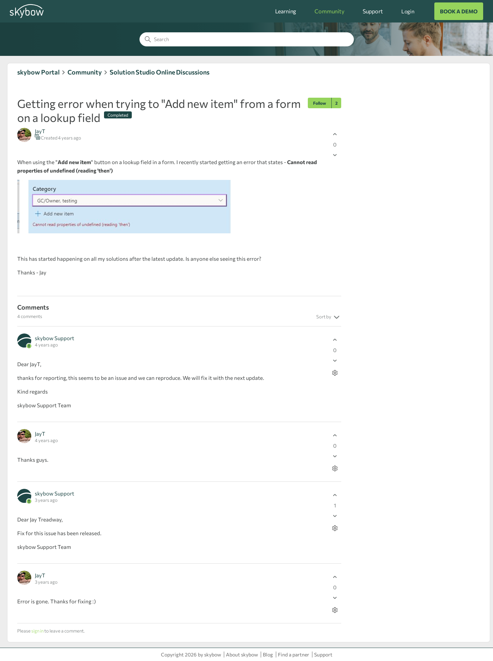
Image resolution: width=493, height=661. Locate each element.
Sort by (328, 317)
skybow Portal (38, 72)
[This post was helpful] (335, 134)
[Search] (247, 39)
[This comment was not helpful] (335, 360)
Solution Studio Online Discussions (159, 72)
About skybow (242, 654)
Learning (286, 11)
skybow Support (54, 338)
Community (329, 11)
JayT (40, 131)
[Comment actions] (335, 373)
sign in (37, 631)
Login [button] (408, 11)
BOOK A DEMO (459, 11)
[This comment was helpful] (335, 339)
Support (373, 11)
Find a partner (293, 654)
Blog (268, 654)
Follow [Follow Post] (319, 103)
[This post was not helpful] (335, 155)
